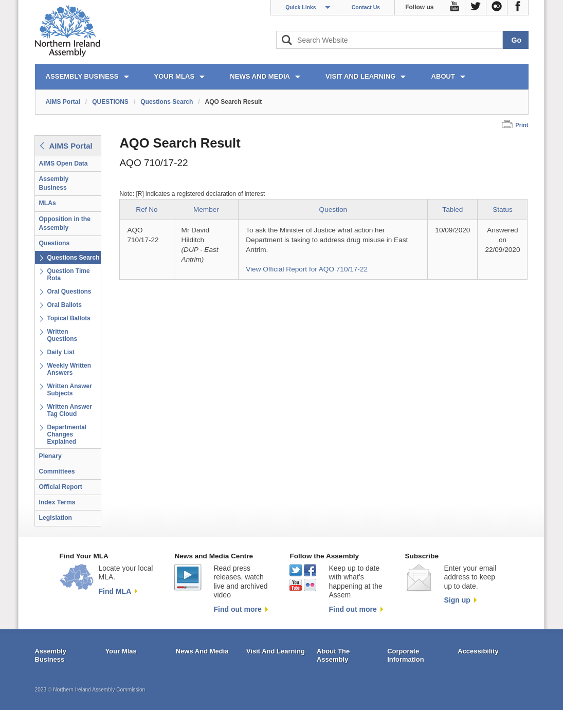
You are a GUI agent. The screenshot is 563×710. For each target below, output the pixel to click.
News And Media (202, 651)
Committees (57, 471)
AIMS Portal (63, 101)
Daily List (61, 352)
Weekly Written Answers (69, 369)
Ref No (146, 209)
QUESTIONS (110, 101)
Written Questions (62, 335)
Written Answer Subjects (69, 390)
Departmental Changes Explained (67, 434)
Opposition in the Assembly (65, 223)
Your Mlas (121, 651)
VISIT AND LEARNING (360, 76)
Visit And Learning (275, 651)
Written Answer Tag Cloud (69, 410)
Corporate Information (405, 655)
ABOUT (443, 76)
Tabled (452, 209)
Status (503, 209)
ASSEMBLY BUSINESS (82, 76)
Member (206, 209)
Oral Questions (69, 291)
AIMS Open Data (63, 163)
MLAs (47, 203)
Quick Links (300, 7)
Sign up (457, 600)
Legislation (55, 517)
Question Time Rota (68, 274)
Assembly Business (54, 183)
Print (521, 125)
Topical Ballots (68, 318)
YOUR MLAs (174, 76)
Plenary (50, 456)
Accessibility (478, 651)
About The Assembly (333, 655)
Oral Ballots (64, 304)
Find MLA (115, 591)
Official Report (60, 486)
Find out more (237, 609)
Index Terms (57, 502)
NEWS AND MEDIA (260, 76)
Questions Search (166, 101)
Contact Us (366, 7)
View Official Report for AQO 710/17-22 (307, 269)
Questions (54, 243)
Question (333, 209)
